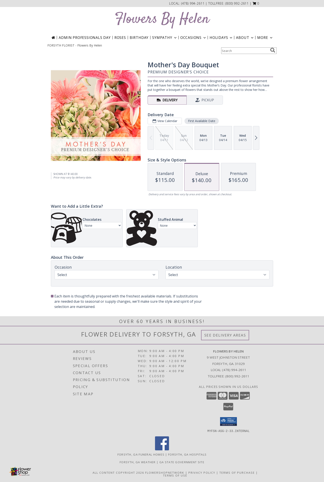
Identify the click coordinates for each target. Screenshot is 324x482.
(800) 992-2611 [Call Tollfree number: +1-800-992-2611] (237, 376)
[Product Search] (244, 51)
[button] (256, 3)
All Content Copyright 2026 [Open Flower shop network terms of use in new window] (118, 472)
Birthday (139, 37)
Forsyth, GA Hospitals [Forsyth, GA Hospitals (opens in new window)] (187, 454)
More (265, 37)
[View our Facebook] (162, 449)
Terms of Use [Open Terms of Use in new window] (175, 475)
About (245, 37)
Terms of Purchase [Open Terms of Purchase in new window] (237, 472)
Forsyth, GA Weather (138, 462)
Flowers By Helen (162, 19)
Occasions (193, 37)
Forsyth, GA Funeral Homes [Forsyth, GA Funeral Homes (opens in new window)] (141, 454)
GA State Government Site (181, 462)
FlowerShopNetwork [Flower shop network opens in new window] (164, 472)
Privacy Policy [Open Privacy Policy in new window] (201, 472)
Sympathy (164, 37)
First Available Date (201, 121)
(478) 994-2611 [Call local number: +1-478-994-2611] (193, 3)
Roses (120, 37)
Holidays (221, 37)
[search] (272, 50)
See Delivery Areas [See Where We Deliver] (225, 335)
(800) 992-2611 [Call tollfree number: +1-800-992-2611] (237, 3)
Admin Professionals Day (84, 37)
